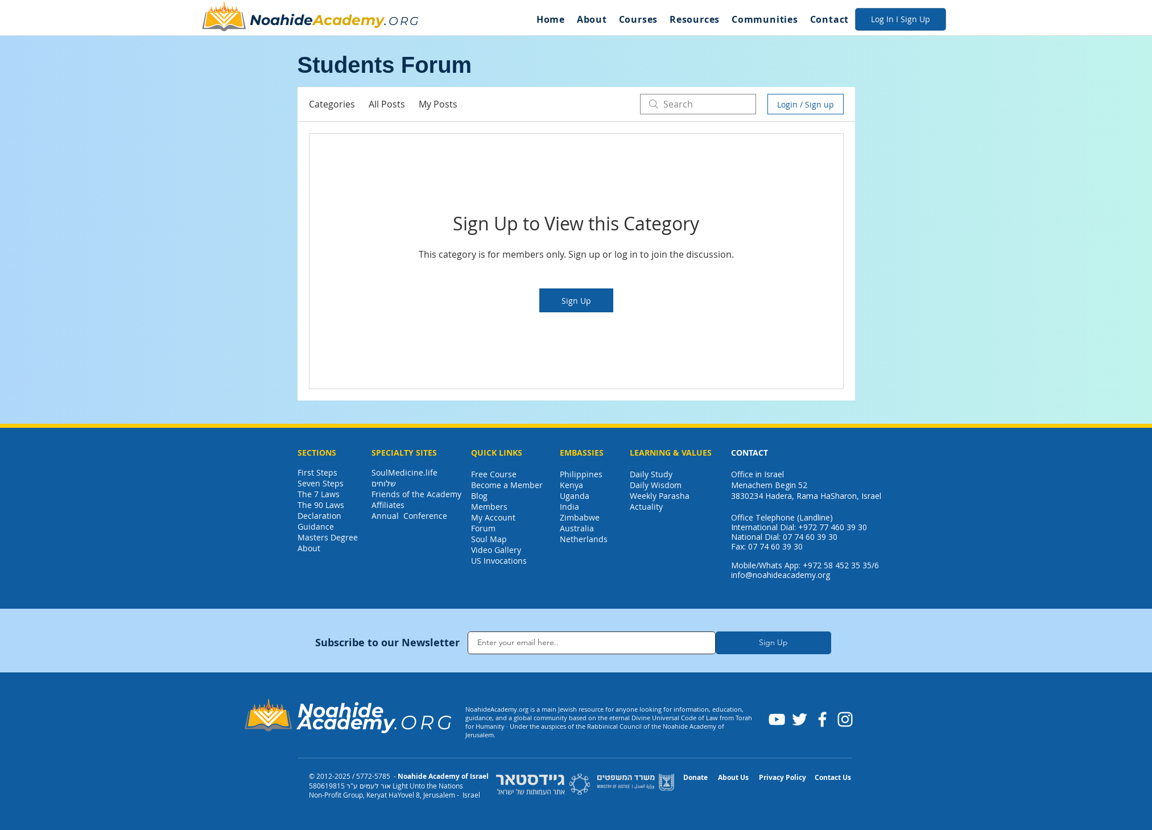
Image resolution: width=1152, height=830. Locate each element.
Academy (348, 19)
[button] (592, 19)
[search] (698, 104)
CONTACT (749, 452)
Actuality (646, 506)
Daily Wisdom (656, 485)
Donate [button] (695, 777)
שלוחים (383, 483)
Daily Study (651, 474)
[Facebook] (822, 719)
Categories (332, 104)
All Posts (387, 104)
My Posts (438, 104)
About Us (733, 777)
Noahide (281, 19)
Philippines (581, 474)
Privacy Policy (782, 777)
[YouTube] (777, 719)
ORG (404, 21)
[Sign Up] (773, 642)
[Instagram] (845, 719)
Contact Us (833, 777)
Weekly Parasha (659, 495)
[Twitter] (800, 719)
